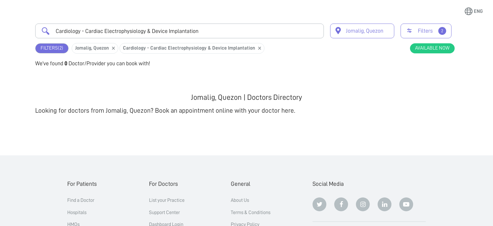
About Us (240, 200)
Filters (52, 48)
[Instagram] (363, 204)
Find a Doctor (80, 200)
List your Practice (167, 200)
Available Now (432, 48)
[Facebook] (341, 204)
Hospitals (76, 212)
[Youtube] (406, 204)
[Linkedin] (384, 204)
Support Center (164, 212)
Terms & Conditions (250, 212)
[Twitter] (319, 204)
